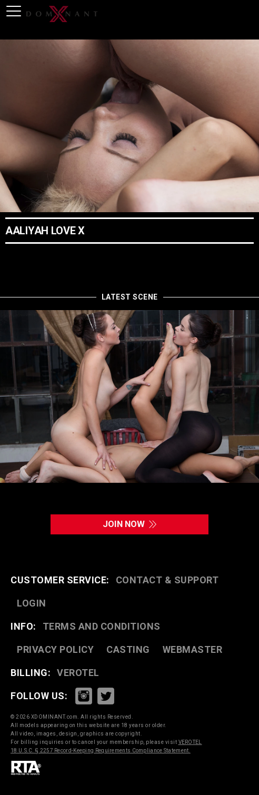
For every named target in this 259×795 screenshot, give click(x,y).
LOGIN (31, 603)
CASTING (128, 649)
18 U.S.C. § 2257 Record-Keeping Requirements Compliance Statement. (101, 751)
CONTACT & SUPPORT (167, 580)
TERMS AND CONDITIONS (102, 626)
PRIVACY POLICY (55, 649)
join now (129, 524)
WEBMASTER (193, 649)
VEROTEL (78, 673)
